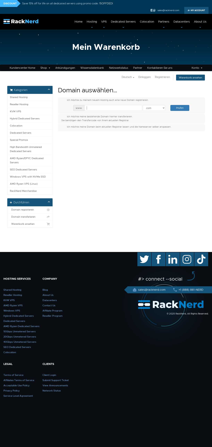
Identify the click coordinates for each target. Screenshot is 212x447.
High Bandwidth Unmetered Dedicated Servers (26, 149)
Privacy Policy (11, 390)
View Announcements (55, 385)
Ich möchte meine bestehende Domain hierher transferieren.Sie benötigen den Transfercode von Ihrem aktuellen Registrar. (97, 118)
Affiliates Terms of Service (18, 380)
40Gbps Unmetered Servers (19, 341)
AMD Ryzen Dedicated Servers (21, 326)
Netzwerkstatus (118, 67)
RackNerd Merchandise (23, 190)
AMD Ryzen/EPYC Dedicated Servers (27, 160)
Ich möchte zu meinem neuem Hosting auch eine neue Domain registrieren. (105, 100)
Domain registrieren (30, 210)
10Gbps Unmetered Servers (19, 331)
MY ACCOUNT (197, 10)
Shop (45, 67)
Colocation (147, 21)
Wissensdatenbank (92, 67)
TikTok (198, 254)
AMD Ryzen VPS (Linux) (24, 183)
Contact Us (49, 305)
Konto (197, 67)
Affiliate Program (52, 310)
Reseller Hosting (19, 104)
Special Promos (19, 139)
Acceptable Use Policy (16, 385)
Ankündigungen (65, 67)
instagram (186, 254)
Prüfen (180, 107)
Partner (137, 67)
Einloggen (144, 77)
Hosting (92, 21)
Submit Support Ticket (56, 380)
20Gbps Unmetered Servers (19, 336)
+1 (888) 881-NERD (190, 290)
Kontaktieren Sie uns (159, 67)
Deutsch (128, 77)
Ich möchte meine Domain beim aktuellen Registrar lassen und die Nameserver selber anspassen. (116, 127)
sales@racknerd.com (168, 10)
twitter (141, 254)
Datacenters (181, 21)
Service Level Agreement (18, 395)
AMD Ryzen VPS (13, 305)
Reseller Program (53, 315)
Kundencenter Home (22, 67)
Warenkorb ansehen (190, 77)
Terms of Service (13, 375)
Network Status (52, 390)
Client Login (49, 375)
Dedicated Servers (123, 21)
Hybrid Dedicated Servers (25, 118)
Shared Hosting (19, 97)
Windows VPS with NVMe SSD (28, 176)
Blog (45, 289)
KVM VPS (15, 111)
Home (79, 21)
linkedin (171, 254)
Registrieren (162, 77)
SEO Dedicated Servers (23, 169)
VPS (104, 21)
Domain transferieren (30, 217)
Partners (163, 21)
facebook (158, 254)
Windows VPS (11, 310)
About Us (200, 21)
